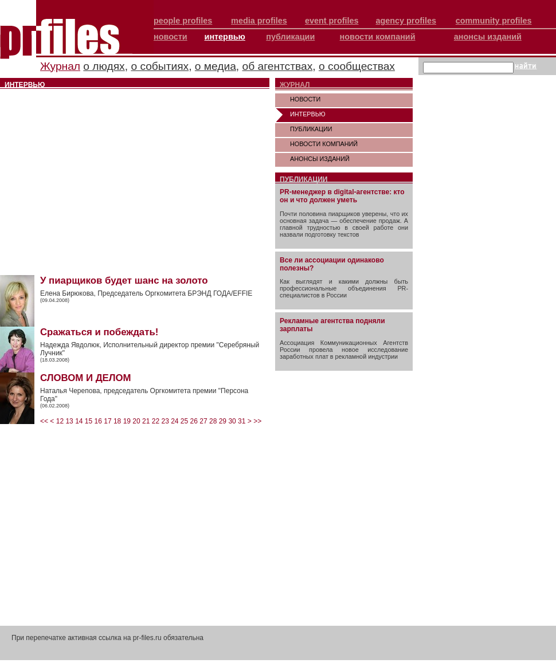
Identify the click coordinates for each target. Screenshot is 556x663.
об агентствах (277, 66)
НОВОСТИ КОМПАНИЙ (324, 143)
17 (107, 421)
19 (127, 421)
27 (203, 421)
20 (136, 421)
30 (232, 421)
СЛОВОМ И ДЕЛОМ (85, 377)
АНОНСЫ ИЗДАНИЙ (320, 158)
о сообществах (357, 66)
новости (170, 36)
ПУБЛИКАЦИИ (311, 128)
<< (44, 421)
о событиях (160, 66)
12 (60, 421)
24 (174, 421)
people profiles (183, 20)
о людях (103, 66)
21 (146, 421)
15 (88, 421)
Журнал (60, 66)
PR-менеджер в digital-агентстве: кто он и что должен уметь (342, 196)
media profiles (259, 20)
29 (222, 421)
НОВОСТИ (305, 99)
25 (184, 421)
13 (69, 421)
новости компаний (378, 36)
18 (117, 421)
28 (213, 421)
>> (257, 421)
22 (155, 421)
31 (241, 421)
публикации (290, 36)
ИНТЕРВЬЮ (308, 114)
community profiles (494, 20)
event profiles (332, 20)
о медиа (215, 66)
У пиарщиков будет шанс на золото (124, 280)
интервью (225, 36)
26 (194, 421)
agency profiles (405, 20)
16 (98, 421)
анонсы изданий (488, 36)
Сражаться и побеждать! (99, 332)
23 (165, 421)
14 (79, 421)
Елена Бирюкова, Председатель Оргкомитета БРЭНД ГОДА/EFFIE (146, 293)
